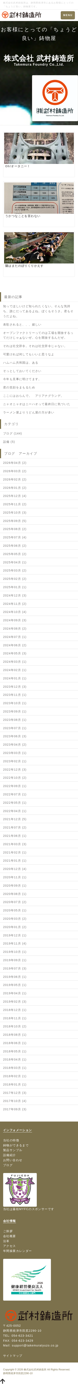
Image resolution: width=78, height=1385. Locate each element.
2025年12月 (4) (15, 496)
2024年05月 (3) (15, 653)
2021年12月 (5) (15, 819)
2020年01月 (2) (15, 927)
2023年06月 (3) (15, 736)
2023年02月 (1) (15, 761)
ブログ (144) (12, 433)
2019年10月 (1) (15, 951)
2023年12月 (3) (15, 686)
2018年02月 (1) (15, 1076)
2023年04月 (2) (15, 744)
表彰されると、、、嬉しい (22, 324)
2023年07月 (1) (15, 728)
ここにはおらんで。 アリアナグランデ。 (33, 395)
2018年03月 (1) (15, 1067)
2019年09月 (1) (15, 960)
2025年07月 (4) (15, 537)
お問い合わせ (12, 1160)
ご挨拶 (8, 1231)
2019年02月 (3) (15, 1001)
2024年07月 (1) (15, 637)
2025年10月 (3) (15, 512)
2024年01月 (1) (15, 678)
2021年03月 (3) (15, 844)
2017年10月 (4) (15, 1101)
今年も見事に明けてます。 (22, 379)
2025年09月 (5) (15, 521)
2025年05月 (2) (15, 554)
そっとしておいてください (22, 371)
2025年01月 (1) (15, 587)
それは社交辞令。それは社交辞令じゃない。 (35, 346)
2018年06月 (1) (15, 1043)
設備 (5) (9, 441)
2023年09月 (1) (15, 711)
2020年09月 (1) (15, 885)
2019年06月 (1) (15, 976)
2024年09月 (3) (15, 620)
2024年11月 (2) (15, 603)
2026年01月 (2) (15, 487)
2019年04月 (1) (15, 993)
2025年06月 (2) (15, 545)
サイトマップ (12, 1355)
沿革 (6, 1241)
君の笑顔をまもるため (19, 387)
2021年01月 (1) (15, 860)
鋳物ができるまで (16, 1145)
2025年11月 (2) (15, 504)
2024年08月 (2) (15, 628)
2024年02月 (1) (15, 670)
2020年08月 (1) (15, 894)
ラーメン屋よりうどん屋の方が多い (28, 412)
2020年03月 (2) (15, 918)
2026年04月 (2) (15, 462)
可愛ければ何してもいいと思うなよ (28, 354)
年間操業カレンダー (17, 1251)
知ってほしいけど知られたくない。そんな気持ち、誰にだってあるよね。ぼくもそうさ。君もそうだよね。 (38, 311)
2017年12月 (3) (15, 1092)
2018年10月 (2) (15, 1026)
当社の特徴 (11, 1140)
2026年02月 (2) (15, 479)
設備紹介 (9, 1155)
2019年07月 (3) (15, 968)
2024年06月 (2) (15, 645)
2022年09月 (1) (15, 786)
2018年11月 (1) (15, 1018)
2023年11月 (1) (15, 694)
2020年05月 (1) (15, 910)
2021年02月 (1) (15, 852)
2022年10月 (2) (15, 777)
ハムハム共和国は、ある (20, 362)
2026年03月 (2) (15, 471)
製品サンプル (12, 1150)
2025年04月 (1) (15, 562)
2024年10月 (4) (15, 612)
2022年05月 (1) (15, 802)
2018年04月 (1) (15, 1059)
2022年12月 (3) (15, 769)
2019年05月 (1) (15, 985)
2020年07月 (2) (15, 902)
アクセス (9, 1246)
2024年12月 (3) (15, 595)
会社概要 (9, 1236)
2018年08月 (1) (15, 1034)
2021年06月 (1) (15, 835)
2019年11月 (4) (15, 943)
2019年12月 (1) (15, 935)
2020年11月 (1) (15, 877)
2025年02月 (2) (15, 578)
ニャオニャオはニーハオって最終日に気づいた (36, 404)
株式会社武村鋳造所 (35, 1369)
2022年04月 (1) (15, 811)
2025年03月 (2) (15, 570)
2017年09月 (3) (15, 1109)
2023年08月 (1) (15, 719)
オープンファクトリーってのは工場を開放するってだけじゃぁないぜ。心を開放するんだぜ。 (38, 335)
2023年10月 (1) (15, 703)
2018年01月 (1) (15, 1084)
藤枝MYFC (20, 1209)
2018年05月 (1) (15, 1051)
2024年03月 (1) (15, 661)
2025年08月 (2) (15, 529)
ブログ (8, 1165)
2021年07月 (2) (15, 827)
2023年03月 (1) (15, 753)
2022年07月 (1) (15, 794)
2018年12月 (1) (15, 1010)
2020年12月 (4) (15, 869)
